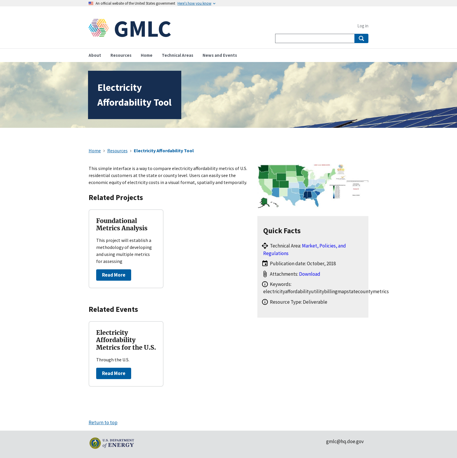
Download (309, 274)
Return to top (103, 422)
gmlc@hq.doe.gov (345, 441)
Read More (113, 275)
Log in (362, 26)
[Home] (101, 28)
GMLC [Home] (142, 28)
